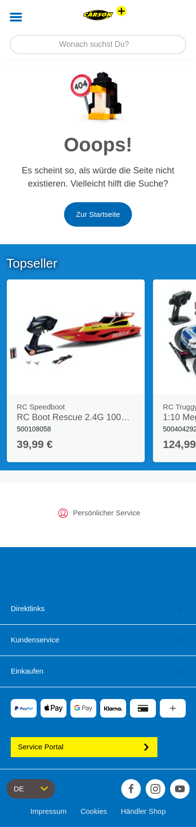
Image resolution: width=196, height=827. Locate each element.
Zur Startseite (98, 214)
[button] (174, 17)
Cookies (94, 811)
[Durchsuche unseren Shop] (98, 44)
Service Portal (84, 746)
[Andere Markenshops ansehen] (121, 11)
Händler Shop (143, 811)
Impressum (48, 811)
